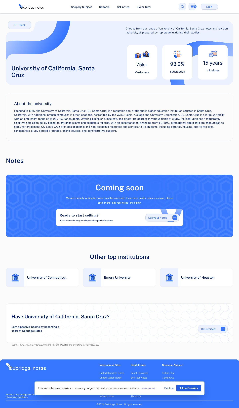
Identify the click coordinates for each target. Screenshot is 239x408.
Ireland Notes (107, 396)
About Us (136, 396)
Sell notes (123, 7)
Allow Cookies (189, 388)
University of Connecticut (47, 277)
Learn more (148, 388)
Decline (169, 388)
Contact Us (168, 377)
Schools (104, 7)
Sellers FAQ (168, 373)
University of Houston (198, 277)
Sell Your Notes (139, 377)
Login (209, 6)
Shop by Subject (81, 7)
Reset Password (139, 373)
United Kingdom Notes (112, 373)
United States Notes (110, 377)
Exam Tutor (144, 7)
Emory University (117, 277)
